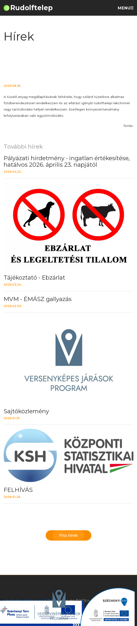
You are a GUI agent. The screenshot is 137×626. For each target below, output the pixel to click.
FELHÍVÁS (18, 489)
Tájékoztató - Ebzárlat (34, 277)
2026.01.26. (12, 497)
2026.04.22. (13, 171)
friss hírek (68, 535)
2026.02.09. (13, 306)
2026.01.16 (11, 418)
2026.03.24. (13, 284)
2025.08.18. (12, 86)
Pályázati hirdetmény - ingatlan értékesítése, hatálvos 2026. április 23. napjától (67, 161)
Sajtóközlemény (26, 411)
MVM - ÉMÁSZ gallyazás (38, 299)
